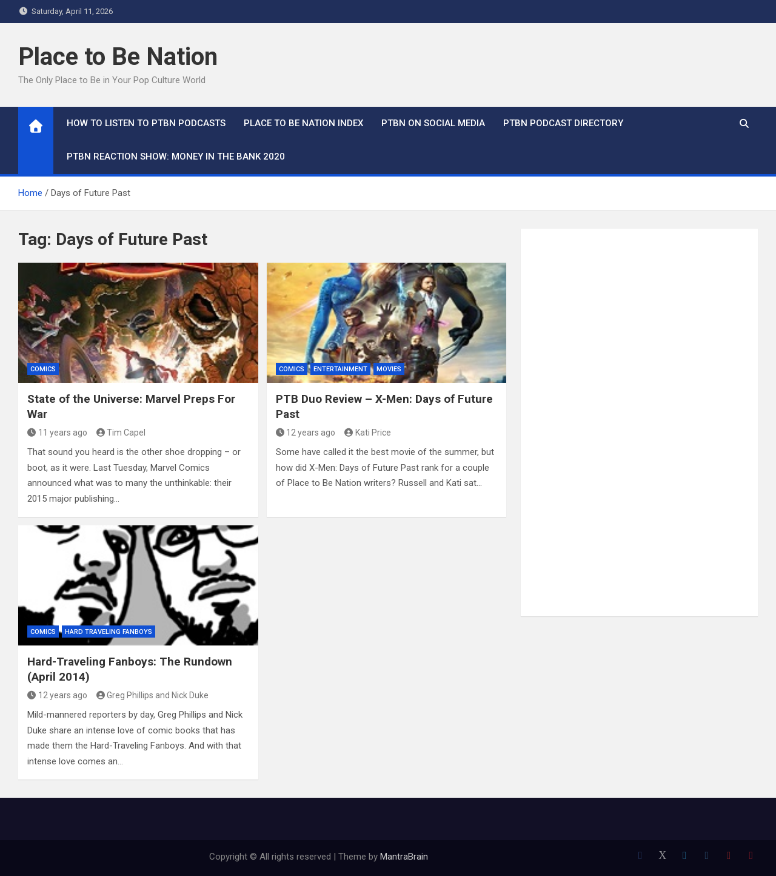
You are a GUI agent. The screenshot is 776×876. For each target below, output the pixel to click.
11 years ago (57, 432)
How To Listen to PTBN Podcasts (146, 123)
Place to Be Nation (118, 56)
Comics (43, 369)
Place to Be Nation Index (303, 123)
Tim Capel (121, 432)
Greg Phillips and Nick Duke (152, 695)
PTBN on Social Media (433, 123)
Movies (388, 369)
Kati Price (367, 432)
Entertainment (340, 369)
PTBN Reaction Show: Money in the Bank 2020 (176, 156)
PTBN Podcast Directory (563, 123)
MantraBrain (404, 856)
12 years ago (306, 432)
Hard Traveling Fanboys (108, 632)
